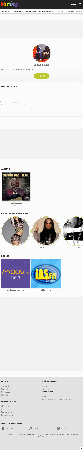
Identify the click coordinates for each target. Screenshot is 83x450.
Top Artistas (6, 389)
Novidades (5, 392)
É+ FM (3, 409)
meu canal (17, 11)
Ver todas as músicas (14, 103)
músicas (5, 11)
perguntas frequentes (50, 396)
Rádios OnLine (7, 415)
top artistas (30, 11)
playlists (60, 11)
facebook (9, 428)
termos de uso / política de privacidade (57, 399)
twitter (63, 428)
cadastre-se (46, 386)
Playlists (4, 395)
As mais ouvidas (46, 11)
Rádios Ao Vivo (7, 412)
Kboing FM (5, 406)
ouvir (42, 76)
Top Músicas (6, 386)
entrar (73, 4)
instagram (37, 428)
